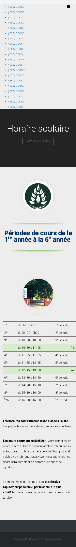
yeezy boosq (16, 91)
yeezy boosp (16, 85)
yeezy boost (16, 106)
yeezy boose (16, 27)
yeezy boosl (15, 64)
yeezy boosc (16, 17)
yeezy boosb (16, 12)
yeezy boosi (15, 48)
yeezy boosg (16, 38)
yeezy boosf (16, 33)
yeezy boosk (16, 59)
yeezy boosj (15, 54)
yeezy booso (16, 80)
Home (29, 141)
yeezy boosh (16, 43)
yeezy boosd (16, 22)
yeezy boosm (16, 69)
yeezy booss (16, 101)
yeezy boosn (16, 75)
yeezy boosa (16, 6)
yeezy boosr (16, 96)
